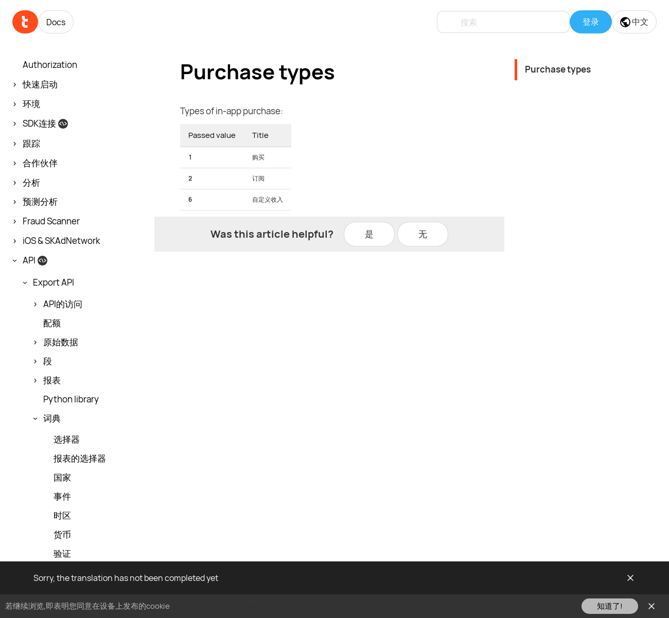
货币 (62, 534)
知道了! (610, 606)
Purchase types (558, 69)
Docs (55, 22)
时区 (62, 515)
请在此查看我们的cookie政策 (221, 606)
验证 (62, 553)
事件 (62, 496)
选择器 (67, 439)
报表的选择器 (80, 458)
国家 (62, 477)
